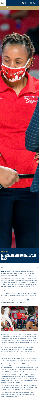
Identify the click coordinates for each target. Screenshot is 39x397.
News (27, 8)
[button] (23, 3)
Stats (32, 8)
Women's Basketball (7, 8)
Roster (22, 8)
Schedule (17, 8)
